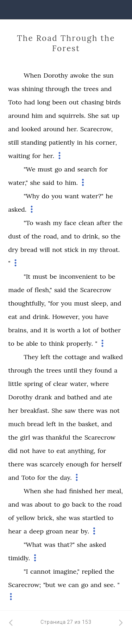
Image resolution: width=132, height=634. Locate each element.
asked (97, 545)
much (16, 424)
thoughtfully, (27, 303)
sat (105, 115)
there (86, 410)
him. (71, 183)
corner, (106, 142)
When (32, 75)
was (13, 89)
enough (77, 464)
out (74, 102)
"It (27, 276)
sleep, (99, 303)
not (57, 250)
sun (108, 75)
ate (107, 397)
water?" (92, 196)
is (52, 330)
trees (90, 89)
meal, (115, 491)
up (116, 115)
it (45, 330)
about (43, 504)
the (96, 75)
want (71, 196)
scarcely (52, 464)
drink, (91, 236)
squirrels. (71, 115)
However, (66, 317)
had (29, 102)
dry (13, 250)
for (36, 156)
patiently (62, 142)
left (45, 357)
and (106, 89)
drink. (41, 317)
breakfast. (34, 410)
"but (49, 585)
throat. (110, 250)
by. (85, 531)
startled (93, 518)
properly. (80, 343)
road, (51, 236)
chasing (92, 102)
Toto (15, 102)
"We (29, 169)
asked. (17, 209)
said (48, 183)
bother (111, 330)
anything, (81, 451)
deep (36, 531)
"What (33, 545)
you (56, 196)
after (103, 223)
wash (43, 223)
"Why (31, 196)
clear (60, 384)
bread (28, 250)
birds (113, 102)
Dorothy (55, 75)
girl (25, 437)
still (13, 142)
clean (86, 223)
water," (18, 183)
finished (81, 491)
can (73, 585)
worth (66, 330)
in (80, 142)
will (44, 250)
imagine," (66, 571)
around (18, 115)
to (60, 183)
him (37, 115)
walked (112, 357)
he (109, 196)
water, (79, 384)
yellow (25, 518)
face (70, 223)
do (45, 196)
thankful (58, 437)
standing (33, 142)
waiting (19, 156)
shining (32, 89)
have (102, 317)
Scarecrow (95, 290)
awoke (79, 75)
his (89, 142)
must (45, 169)
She (93, 115)
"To (28, 223)
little (15, 384)
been (59, 102)
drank (43, 397)
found (103, 370)
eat (12, 317)
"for (53, 303)
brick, (45, 518)
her (13, 410)
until (70, 370)
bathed (77, 397)
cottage (76, 357)
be (53, 276)
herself (111, 464)
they (85, 370)
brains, (18, 330)
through (57, 89)
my (57, 223)
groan (54, 531)
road (115, 504)
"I (26, 571)
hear (14, 531)
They (31, 357)
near (71, 531)
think (56, 343)
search (87, 169)
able (32, 343)
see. (109, 585)
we (62, 585)
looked (31, 129)
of (27, 236)
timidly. (19, 558)
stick (71, 250)
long (43, 102)
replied (92, 571)
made (16, 290)
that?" (66, 545)
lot (86, 330)
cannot (40, 571)
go (58, 169)
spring (33, 384)
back (79, 504)
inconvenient (78, 276)
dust (14, 236)
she (35, 183)
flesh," (43, 290)
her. (72, 129)
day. (66, 477)
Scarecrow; (24, 585)
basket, (88, 424)
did (13, 451)
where (99, 384)
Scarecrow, (96, 129)
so (105, 236)
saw (70, 410)
